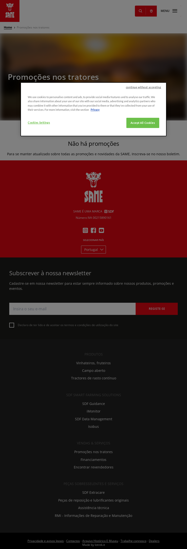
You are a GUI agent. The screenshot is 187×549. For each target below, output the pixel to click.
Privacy (95, 145)
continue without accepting (143, 123)
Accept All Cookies (143, 158)
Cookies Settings (39, 158)
